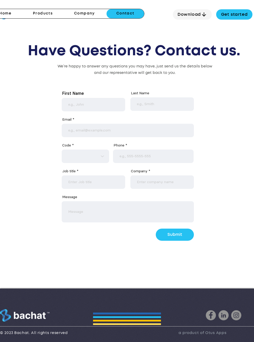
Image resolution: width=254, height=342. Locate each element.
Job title (69, 171)
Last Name (140, 93)
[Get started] (234, 14)
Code (66, 145)
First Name (73, 93)
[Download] (192, 14)
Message (69, 197)
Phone (119, 145)
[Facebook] (211, 315)
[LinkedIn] (223, 315)
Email (67, 119)
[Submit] (175, 235)
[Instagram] (236, 315)
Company (139, 171)
